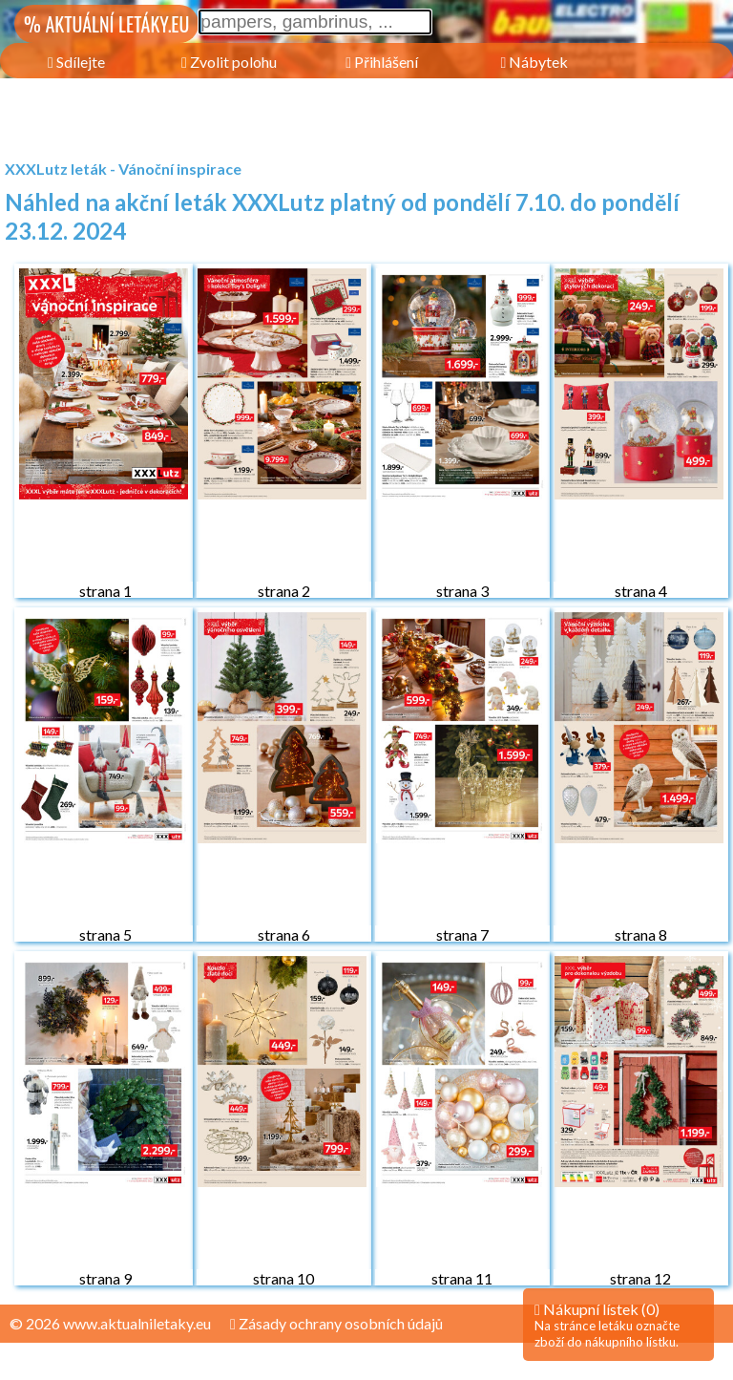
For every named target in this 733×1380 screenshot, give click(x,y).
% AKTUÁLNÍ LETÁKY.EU (106, 24)
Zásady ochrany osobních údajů (336, 1323)
